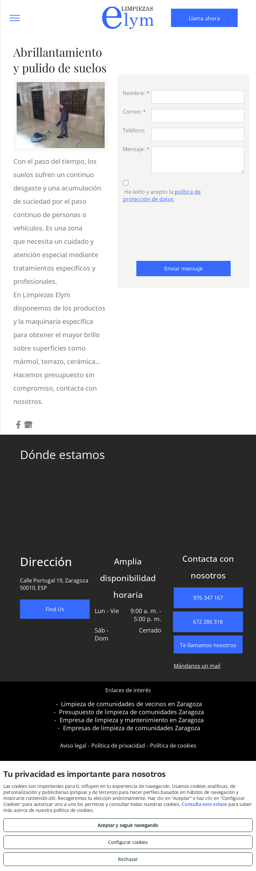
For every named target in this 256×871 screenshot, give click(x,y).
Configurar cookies (128, 842)
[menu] (14, 18)
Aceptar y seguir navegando (128, 825)
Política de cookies (173, 745)
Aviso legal (73, 745)
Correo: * (134, 111)
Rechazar (128, 859)
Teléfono (134, 130)
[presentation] (150, 230)
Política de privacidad (118, 745)
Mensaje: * (136, 149)
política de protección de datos (162, 195)
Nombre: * (136, 93)
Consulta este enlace (204, 804)
